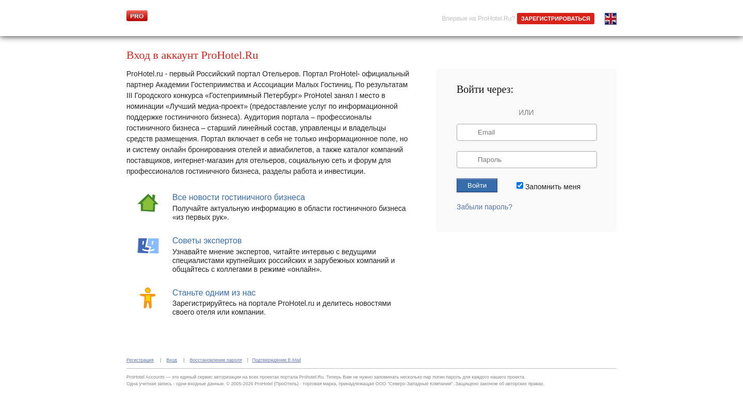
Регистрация (140, 360)
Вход (171, 360)
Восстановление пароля (216, 360)
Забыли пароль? (484, 207)
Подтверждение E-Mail (276, 360)
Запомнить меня (552, 186)
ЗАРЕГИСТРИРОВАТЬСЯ (555, 18)
